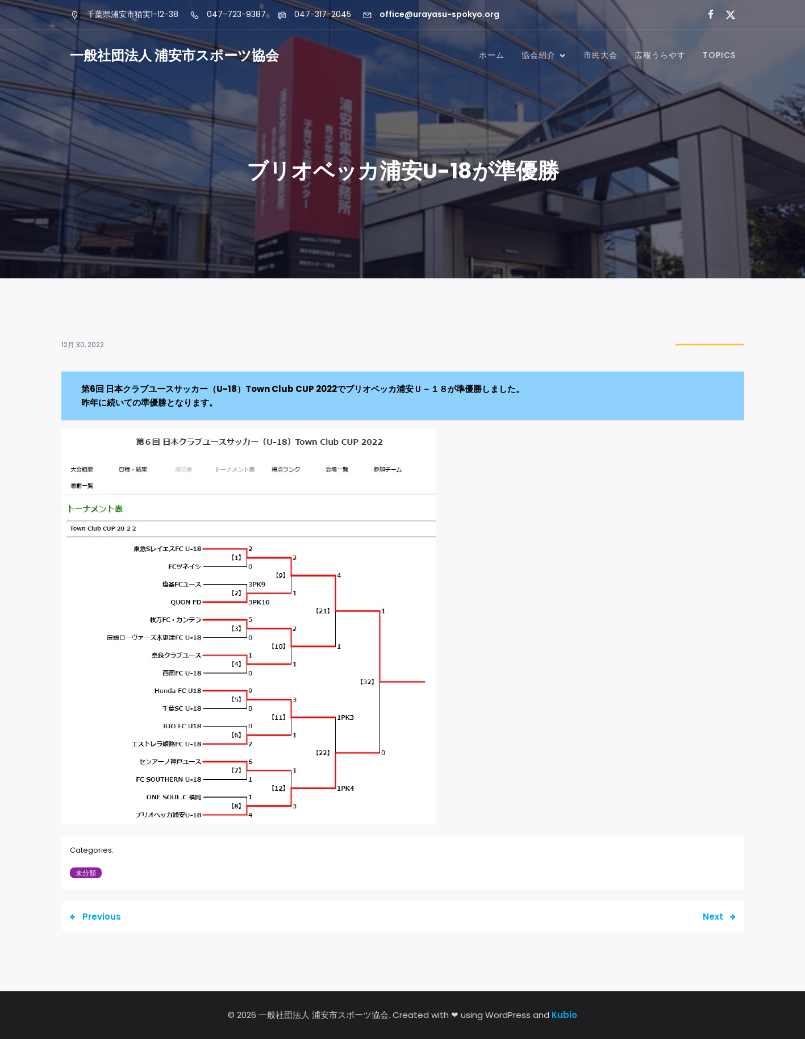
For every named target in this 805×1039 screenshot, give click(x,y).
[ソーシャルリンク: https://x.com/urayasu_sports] (726, 15)
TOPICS (719, 55)
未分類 (86, 873)
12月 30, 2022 (82, 344)
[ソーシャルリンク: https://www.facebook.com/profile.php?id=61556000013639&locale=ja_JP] (706, 15)
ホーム (491, 55)
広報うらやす (660, 55)
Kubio (564, 1015)
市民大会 (600, 55)
